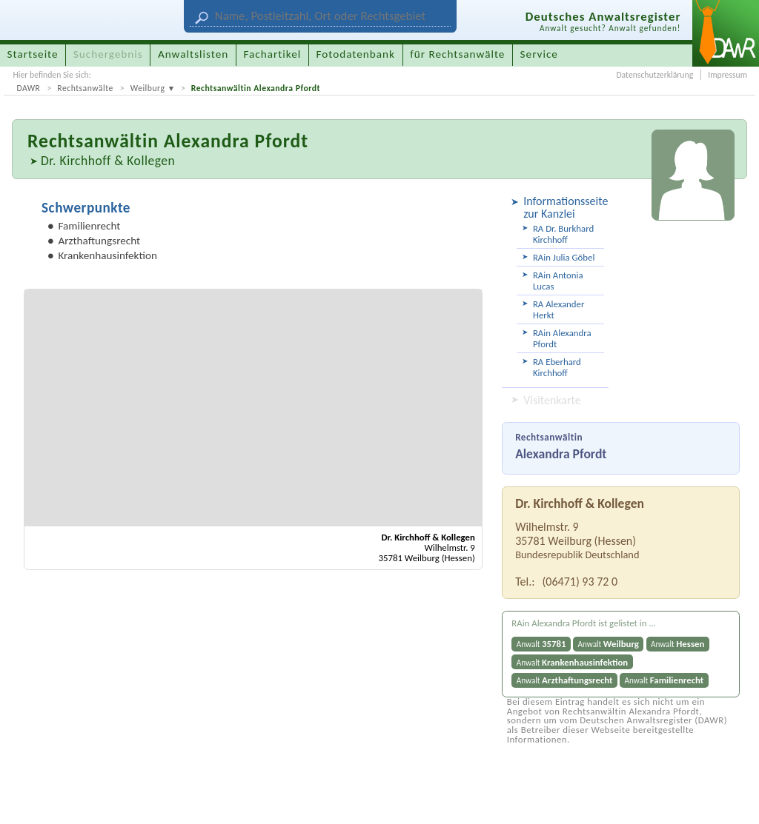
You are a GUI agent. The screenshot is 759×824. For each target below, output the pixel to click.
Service (539, 54)
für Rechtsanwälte (457, 54)
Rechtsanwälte (85, 88)
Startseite (33, 54)
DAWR (28, 88)
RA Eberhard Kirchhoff (557, 367)
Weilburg (147, 88)
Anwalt (541, 643)
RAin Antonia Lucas (558, 280)
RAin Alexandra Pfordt (562, 338)
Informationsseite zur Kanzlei (563, 207)
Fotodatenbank (355, 54)
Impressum (727, 75)
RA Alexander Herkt (558, 309)
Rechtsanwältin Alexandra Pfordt (255, 88)
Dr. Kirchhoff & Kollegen (108, 161)
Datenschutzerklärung (654, 75)
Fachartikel (272, 54)
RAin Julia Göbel (563, 257)
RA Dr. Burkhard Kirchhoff (563, 234)
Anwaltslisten (193, 54)
